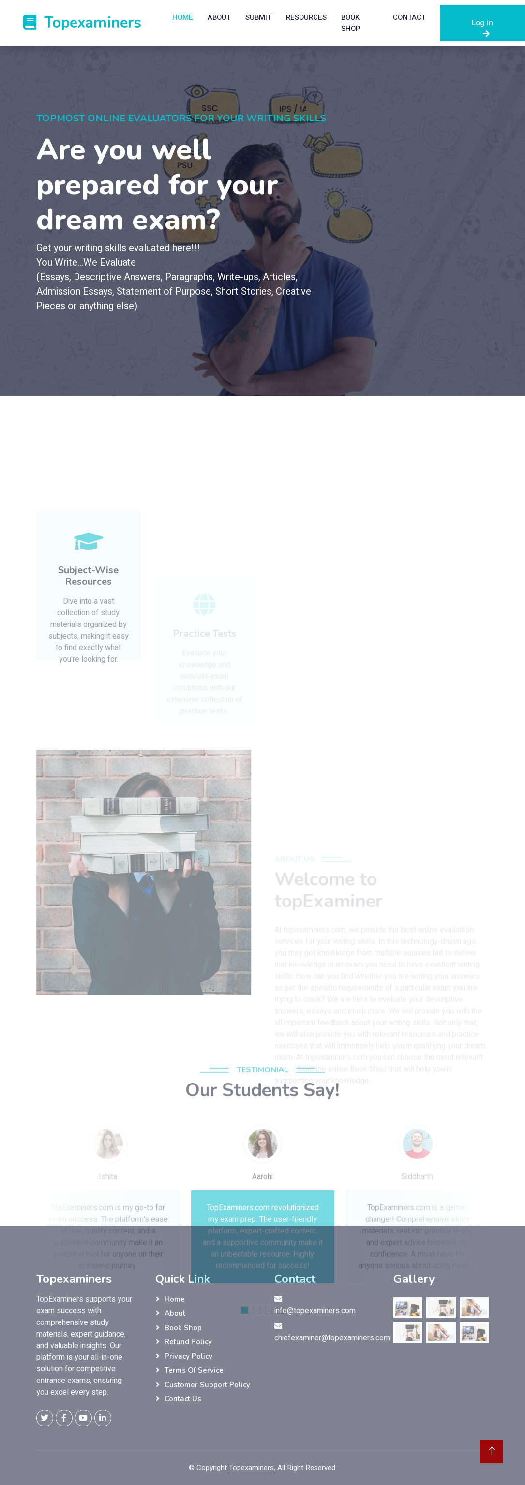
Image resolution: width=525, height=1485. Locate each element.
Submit (258, 17)
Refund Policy (188, 1342)
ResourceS (306, 17)
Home (182, 17)
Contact (409, 17)
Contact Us (183, 1399)
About (219, 17)
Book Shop (350, 23)
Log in (482, 27)
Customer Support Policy (207, 1385)
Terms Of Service (194, 1370)
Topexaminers (251, 1467)
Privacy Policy (188, 1356)
